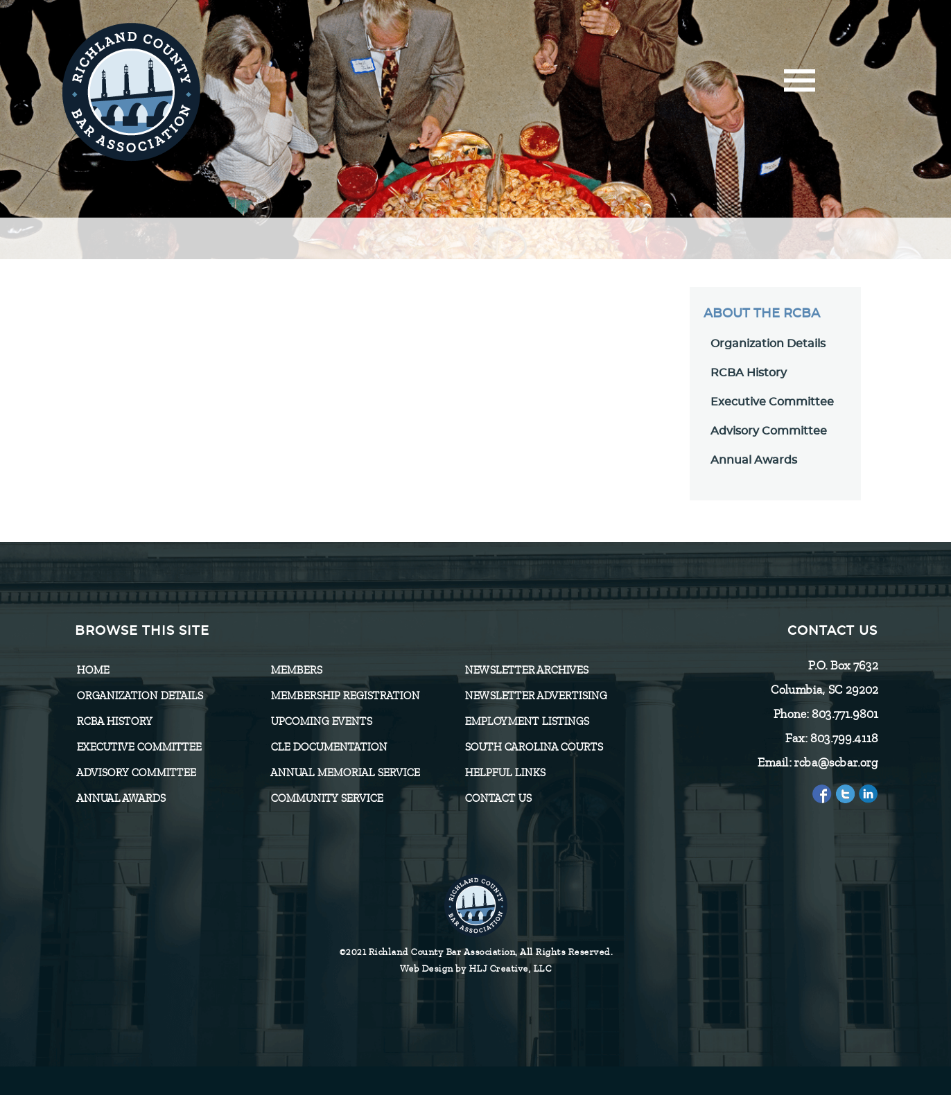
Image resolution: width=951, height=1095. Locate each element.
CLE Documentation (328, 747)
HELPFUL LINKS (504, 772)
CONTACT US (497, 798)
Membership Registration (344, 696)
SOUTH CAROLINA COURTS (533, 747)
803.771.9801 (844, 714)
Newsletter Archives (526, 670)
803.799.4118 (844, 738)
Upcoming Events (321, 721)
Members (296, 670)
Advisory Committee (768, 431)
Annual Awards (753, 460)
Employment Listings (526, 721)
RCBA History (748, 372)
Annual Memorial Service (344, 772)
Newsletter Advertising (535, 696)
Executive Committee (772, 402)
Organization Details (768, 343)
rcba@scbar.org (836, 762)
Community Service (326, 798)
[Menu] (799, 84)
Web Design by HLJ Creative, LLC (476, 968)
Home (92, 670)
